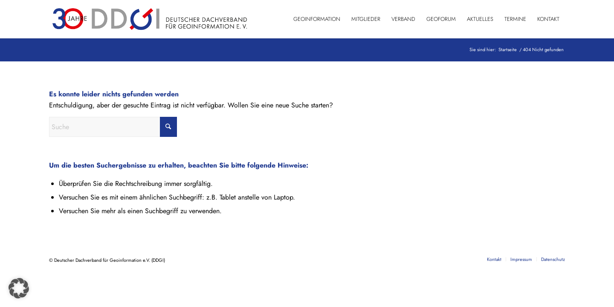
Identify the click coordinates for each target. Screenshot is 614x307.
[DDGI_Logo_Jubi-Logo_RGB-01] (149, 19)
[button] (19, 288)
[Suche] (113, 127)
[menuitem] (317, 19)
